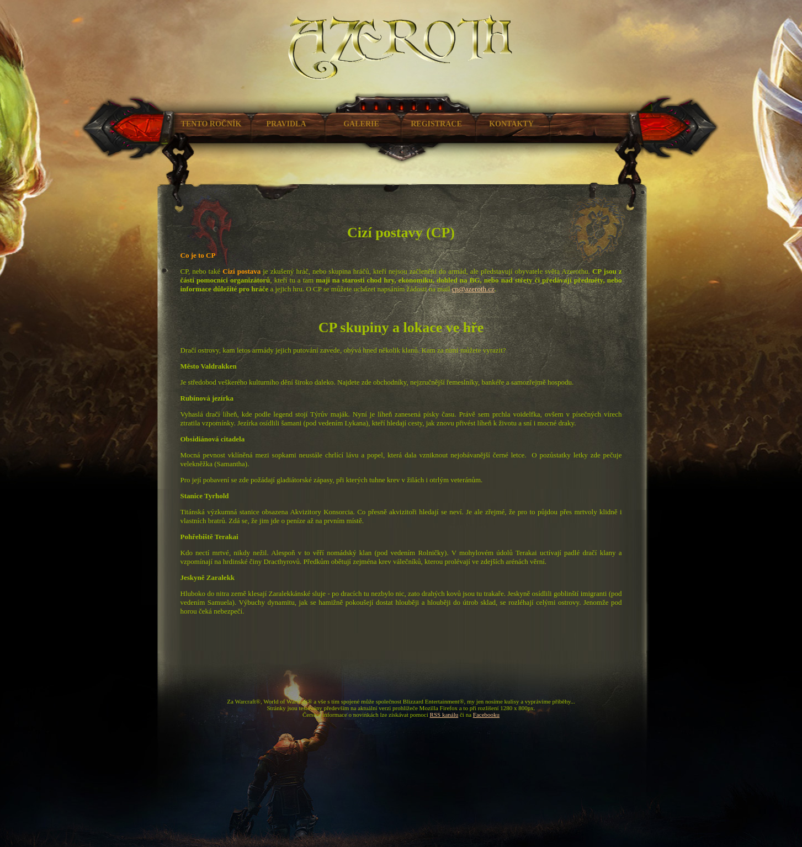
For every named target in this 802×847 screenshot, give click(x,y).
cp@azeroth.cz (473, 289)
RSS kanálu (444, 714)
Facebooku (486, 714)
